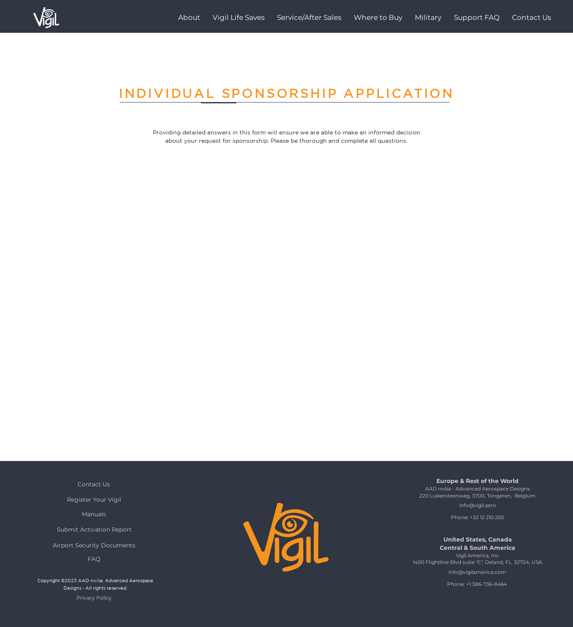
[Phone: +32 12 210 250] (477, 517)
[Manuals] (94, 514)
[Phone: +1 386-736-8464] (477, 584)
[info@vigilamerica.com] (477, 572)
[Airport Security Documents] (94, 545)
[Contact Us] (94, 484)
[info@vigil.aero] (477, 505)
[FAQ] (94, 559)
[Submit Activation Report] (94, 529)
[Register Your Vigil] (94, 499)
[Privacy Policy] (94, 598)
